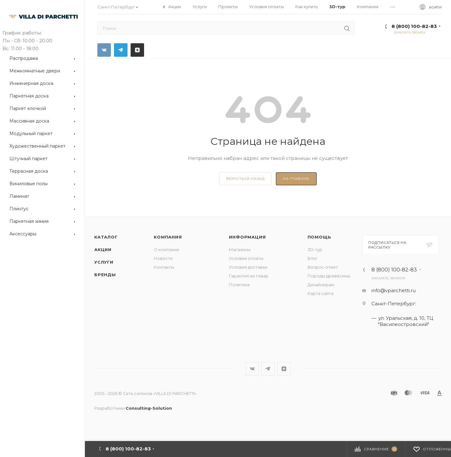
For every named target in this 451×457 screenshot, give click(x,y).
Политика (239, 284)
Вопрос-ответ (323, 267)
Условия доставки (248, 267)
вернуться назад (245, 178)
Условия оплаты (246, 258)
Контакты (164, 267)
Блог (313, 258)
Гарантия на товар (248, 275)
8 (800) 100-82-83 (414, 26)
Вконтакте (104, 50)
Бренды (105, 274)
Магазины (239, 249)
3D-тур (315, 249)
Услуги (103, 262)
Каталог (106, 236)
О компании (166, 249)
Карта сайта (321, 293)
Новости (163, 258)
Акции (102, 249)
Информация (247, 236)
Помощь (319, 236)
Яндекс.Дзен (137, 50)
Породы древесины (329, 275)
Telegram (120, 50)
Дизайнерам (321, 284)
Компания (168, 236)
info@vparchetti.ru (393, 290)
